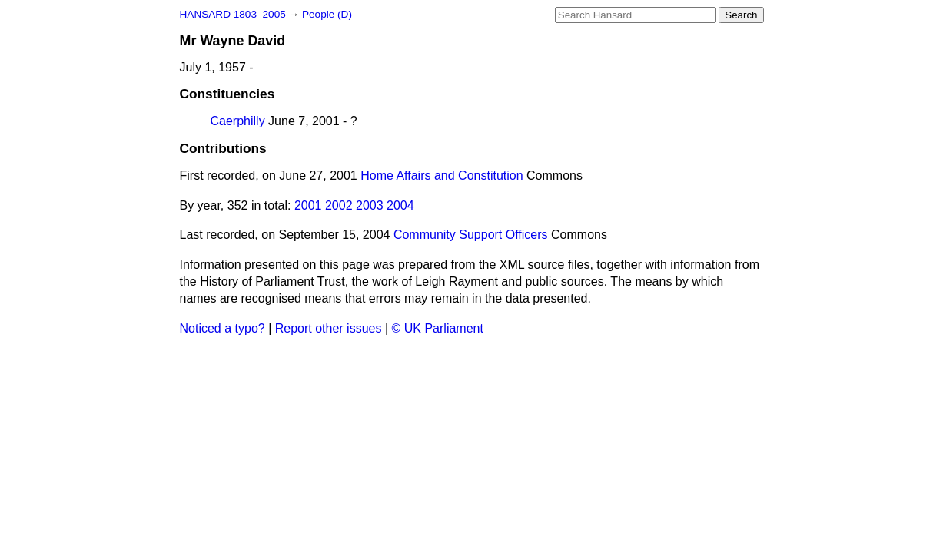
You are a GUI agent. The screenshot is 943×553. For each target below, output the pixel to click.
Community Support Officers (470, 234)
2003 (370, 205)
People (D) (327, 14)
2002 (339, 205)
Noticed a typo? (222, 328)
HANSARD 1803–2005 (233, 14)
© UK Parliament (437, 328)
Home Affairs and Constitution (441, 175)
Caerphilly (238, 120)
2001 (308, 205)
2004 (400, 205)
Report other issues (328, 328)
